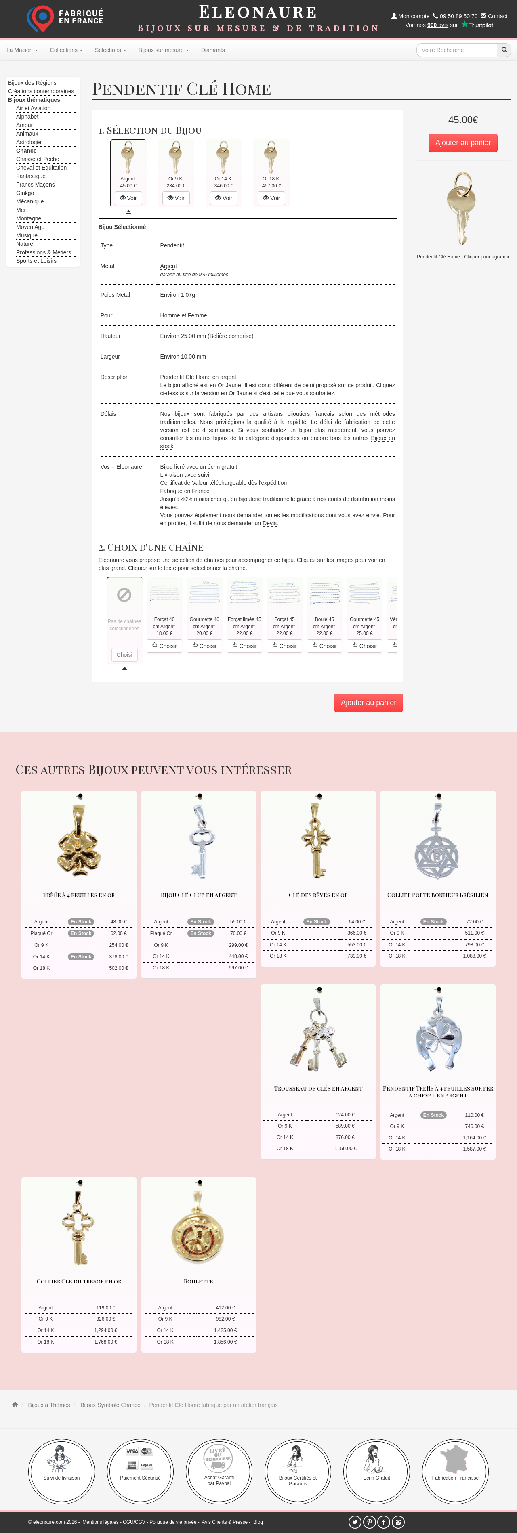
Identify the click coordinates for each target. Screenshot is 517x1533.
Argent (168, 266)
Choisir (164, 646)
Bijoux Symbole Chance (110, 1405)
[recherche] (504, 50)
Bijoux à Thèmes (48, 1405)
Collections (66, 50)
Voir (128, 198)
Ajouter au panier (463, 142)
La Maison (22, 50)
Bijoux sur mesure (164, 50)
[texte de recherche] (456, 50)
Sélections (110, 50)
